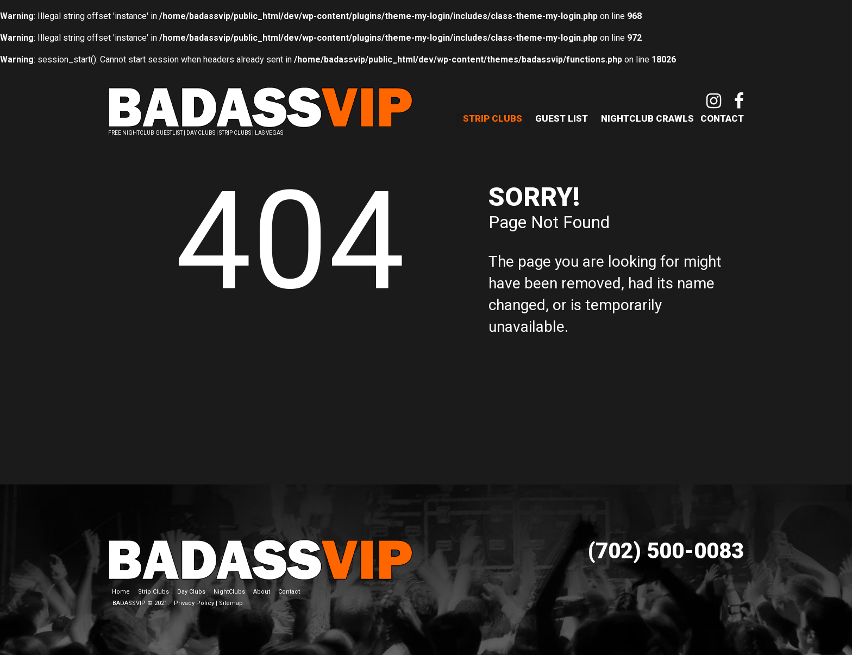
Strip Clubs (492, 118)
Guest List (561, 118)
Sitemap (231, 603)
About (261, 591)
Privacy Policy (194, 603)
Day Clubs (191, 591)
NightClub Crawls (647, 118)
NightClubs (229, 591)
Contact (722, 118)
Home (121, 591)
